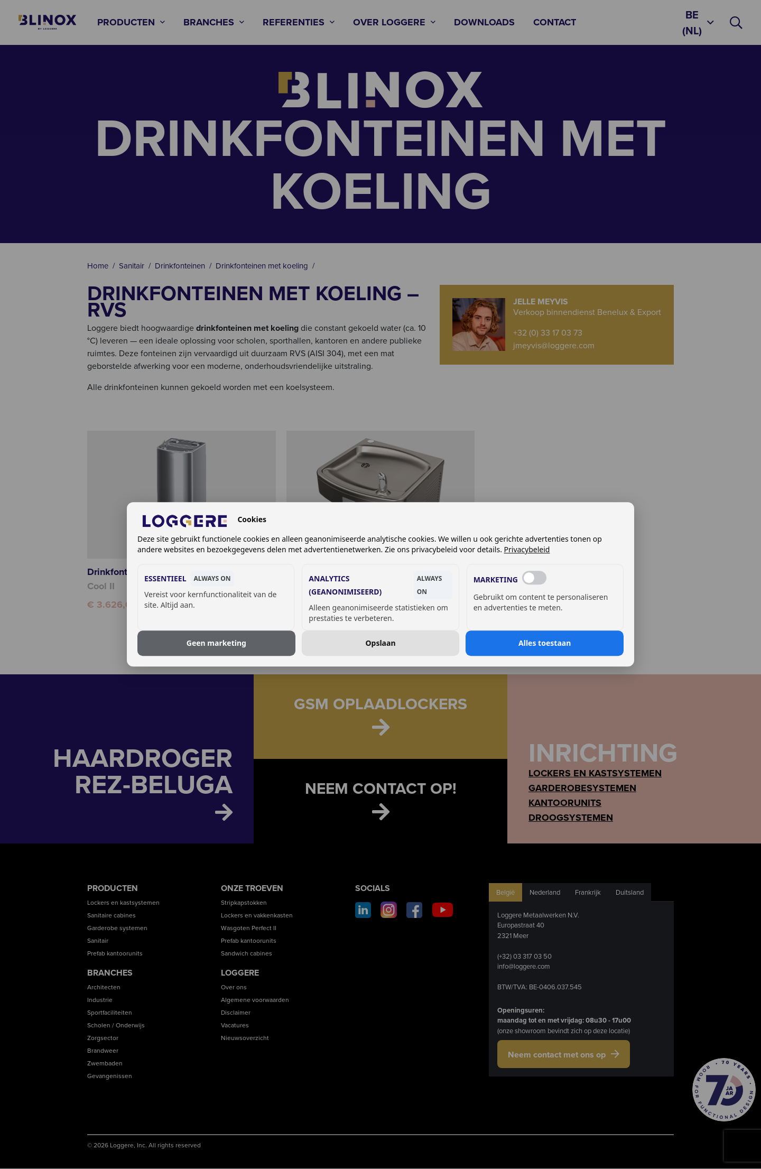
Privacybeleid (527, 550)
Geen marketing (216, 643)
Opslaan (381, 643)
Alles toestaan (544, 643)
